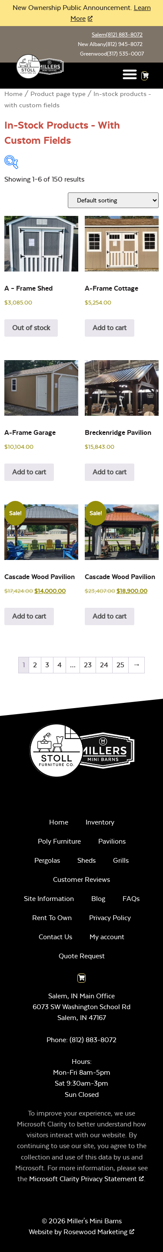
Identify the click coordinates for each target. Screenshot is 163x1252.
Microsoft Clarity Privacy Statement (83, 1179)
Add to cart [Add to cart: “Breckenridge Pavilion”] (109, 472)
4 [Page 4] (59, 665)
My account (107, 937)
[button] (129, 74)
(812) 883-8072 (93, 1040)
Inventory (100, 822)
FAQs (131, 898)
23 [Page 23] (88, 665)
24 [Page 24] (104, 665)
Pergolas (47, 860)
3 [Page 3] (47, 665)
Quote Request (82, 956)
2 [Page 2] (35, 665)
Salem (117, 35)
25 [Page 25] (120, 665)
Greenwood (112, 54)
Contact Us (55, 937)
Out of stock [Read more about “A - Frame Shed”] (31, 328)
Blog (98, 898)
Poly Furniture (59, 841)
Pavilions (112, 841)
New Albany (110, 44)
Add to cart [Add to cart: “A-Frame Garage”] (29, 472)
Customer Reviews (81, 879)
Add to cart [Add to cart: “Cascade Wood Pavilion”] (29, 616)
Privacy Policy (110, 918)
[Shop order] (113, 200)
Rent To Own (52, 918)
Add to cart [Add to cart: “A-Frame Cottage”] (109, 328)
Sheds (86, 860)
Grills (121, 860)
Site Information (49, 898)
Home (13, 94)
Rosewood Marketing (95, 1232)
